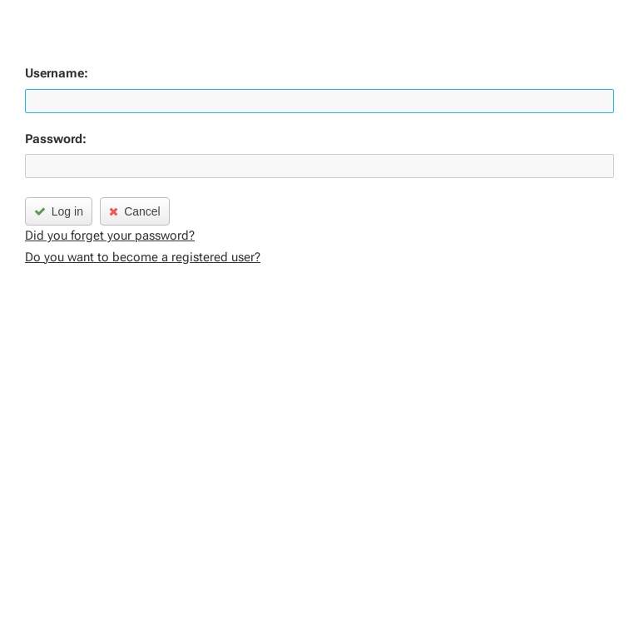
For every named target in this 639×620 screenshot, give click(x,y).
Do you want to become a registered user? (142, 257)
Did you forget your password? (110, 235)
